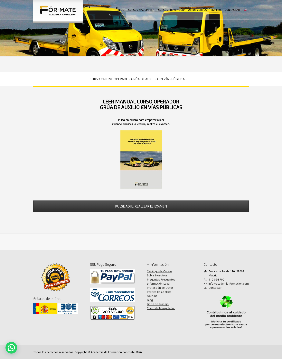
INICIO (121, 9)
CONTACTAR (232, 9)
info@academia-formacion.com (229, 283)
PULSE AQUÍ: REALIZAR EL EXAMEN (141, 206)
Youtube (152, 296)
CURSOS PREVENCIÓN (171, 9)
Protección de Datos (160, 288)
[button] (11, 348)
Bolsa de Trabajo (158, 304)
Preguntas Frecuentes (161, 279)
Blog (150, 300)
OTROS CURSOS (197, 9)
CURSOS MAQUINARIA (141, 9)
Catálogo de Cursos (159, 271)
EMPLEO (216, 9)
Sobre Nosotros (157, 275)
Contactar (215, 288)
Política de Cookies (159, 292)
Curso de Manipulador (161, 308)
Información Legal (158, 283)
